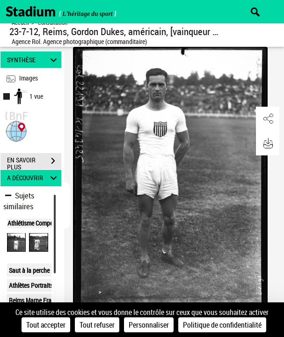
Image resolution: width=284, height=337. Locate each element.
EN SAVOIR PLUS (34, 161)
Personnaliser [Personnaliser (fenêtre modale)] (149, 325)
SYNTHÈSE (33, 59)
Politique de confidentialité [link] (222, 325)
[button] (16, 130)
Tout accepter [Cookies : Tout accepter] (46, 325)
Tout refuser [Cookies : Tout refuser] (97, 325)
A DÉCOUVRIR (33, 178)
